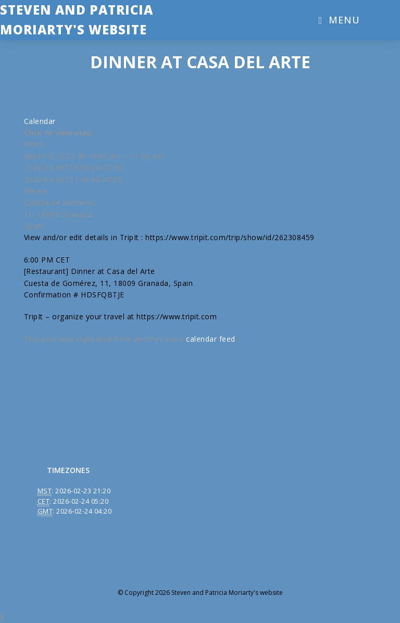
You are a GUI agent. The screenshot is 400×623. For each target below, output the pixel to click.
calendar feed (210, 339)
